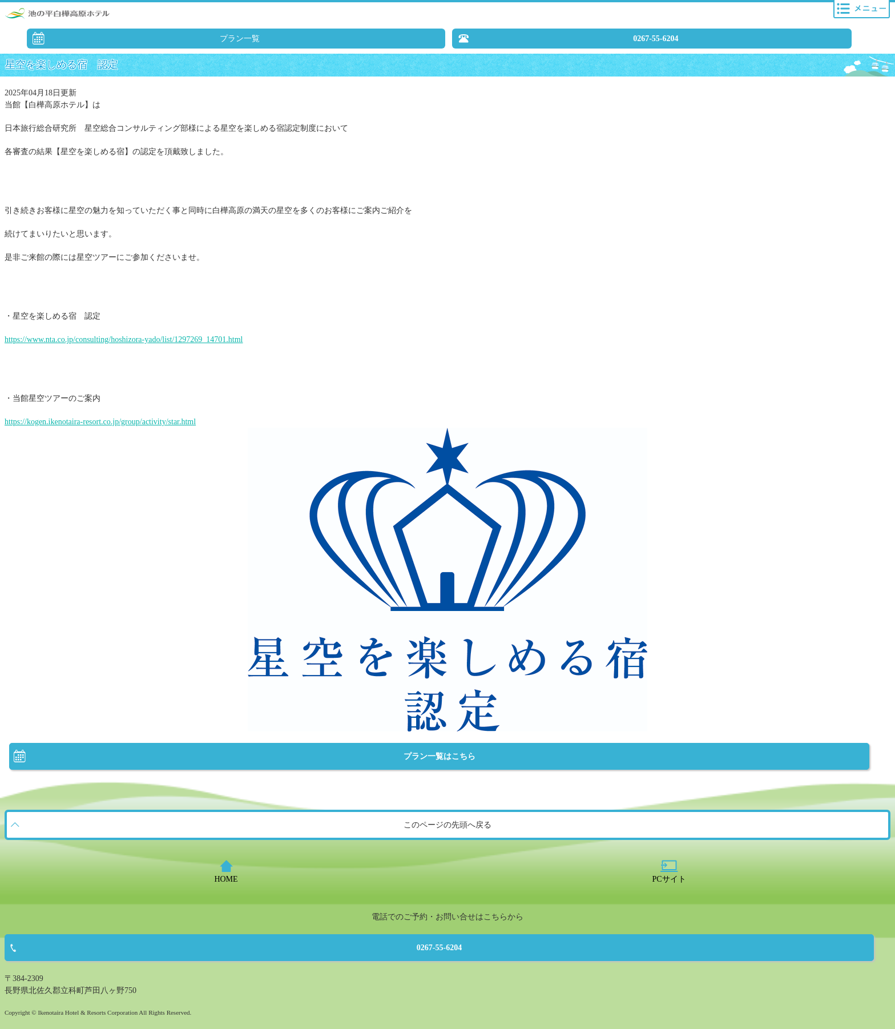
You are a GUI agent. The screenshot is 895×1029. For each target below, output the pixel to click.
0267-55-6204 (655, 38)
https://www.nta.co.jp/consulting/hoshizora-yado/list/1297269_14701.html (124, 339)
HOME (225, 879)
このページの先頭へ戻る (447, 825)
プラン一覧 (240, 38)
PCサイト (669, 879)
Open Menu (861, 9)
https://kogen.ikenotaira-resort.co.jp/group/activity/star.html (100, 421)
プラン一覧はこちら (439, 756)
